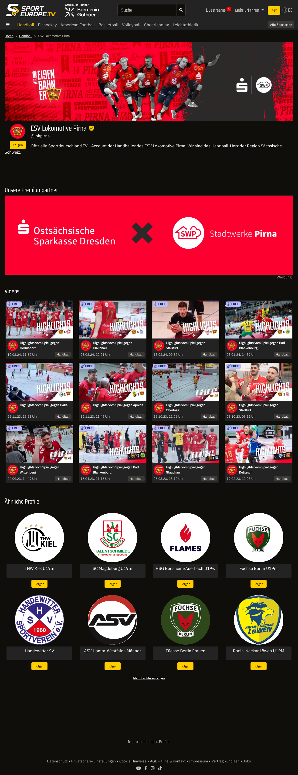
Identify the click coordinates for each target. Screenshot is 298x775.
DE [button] (287, 10)
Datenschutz (57, 761)
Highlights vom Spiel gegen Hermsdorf (39, 345)
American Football (78, 24)
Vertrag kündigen (226, 761)
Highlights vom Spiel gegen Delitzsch (258, 469)
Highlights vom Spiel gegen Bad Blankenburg (262, 345)
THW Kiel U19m (39, 568)
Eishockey (47, 24)
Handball (25, 24)
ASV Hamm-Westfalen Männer (112, 650)
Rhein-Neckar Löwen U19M (258, 650)
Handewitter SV (39, 650)
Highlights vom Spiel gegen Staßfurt (185, 345)
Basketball (108, 24)
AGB (154, 761)
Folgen (18, 144)
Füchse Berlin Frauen (185, 650)
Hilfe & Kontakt (173, 761)
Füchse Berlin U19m (259, 568)
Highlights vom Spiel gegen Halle (44, 405)
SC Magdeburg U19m (112, 568)
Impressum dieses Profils (148, 741)
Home (9, 36)
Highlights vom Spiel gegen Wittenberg (39, 469)
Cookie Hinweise (133, 761)
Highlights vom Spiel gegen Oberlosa (185, 407)
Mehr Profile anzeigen (149, 678)
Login (274, 10)
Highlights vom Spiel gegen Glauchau (112, 345)
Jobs (247, 761)
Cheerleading (156, 24)
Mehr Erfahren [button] (247, 10)
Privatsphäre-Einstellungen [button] (94, 761)
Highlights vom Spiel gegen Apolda (118, 405)
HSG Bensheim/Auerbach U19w (185, 568)
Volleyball (131, 24)
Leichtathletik (185, 24)
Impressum (199, 761)
